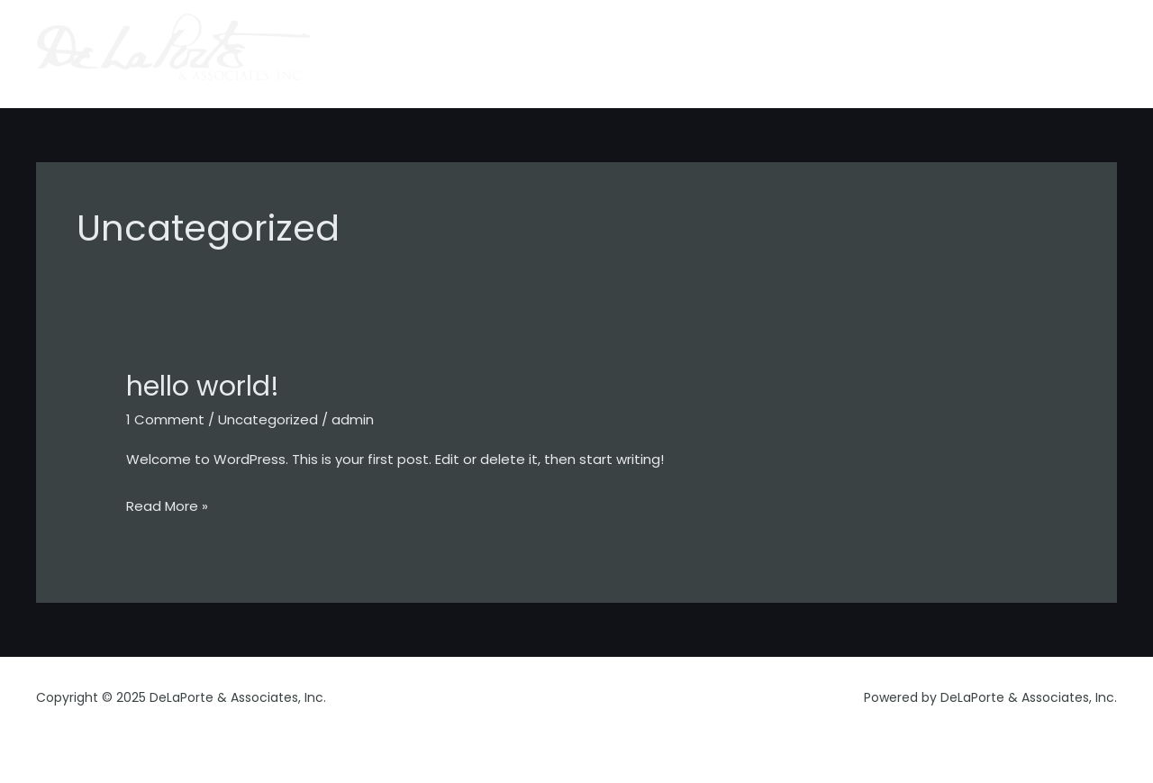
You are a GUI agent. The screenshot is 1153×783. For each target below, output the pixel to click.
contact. (948, 53)
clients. (869, 53)
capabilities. (779, 53)
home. (619, 53)
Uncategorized (268, 419)
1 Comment (165, 419)
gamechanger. (1053, 53)
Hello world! (202, 386)
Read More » (167, 504)
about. (689, 53)
